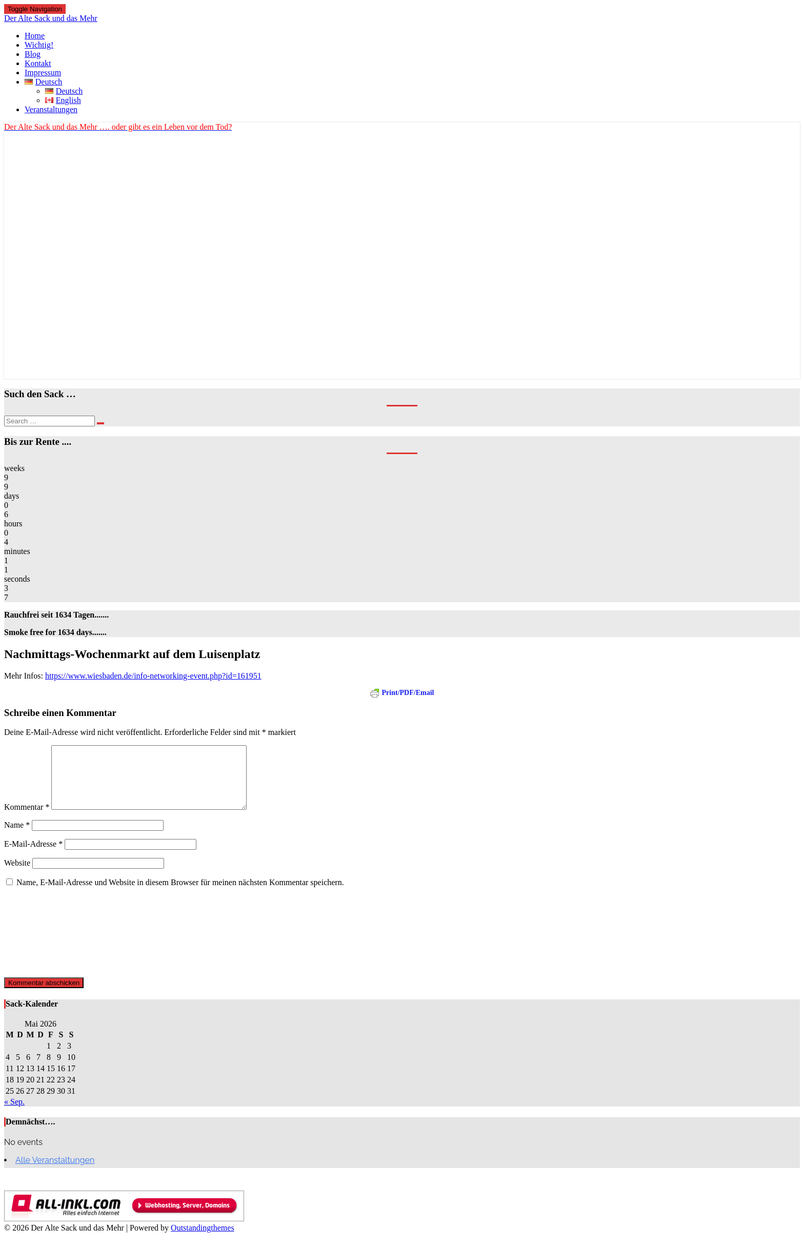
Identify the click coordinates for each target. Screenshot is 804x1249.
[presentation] (46, 944)
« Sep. (14, 1114)
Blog (33, 54)
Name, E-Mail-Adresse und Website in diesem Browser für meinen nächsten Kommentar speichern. (180, 894)
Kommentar (26, 819)
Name (17, 837)
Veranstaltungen (51, 109)
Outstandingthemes (202, 1240)
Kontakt (38, 63)
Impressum (43, 72)
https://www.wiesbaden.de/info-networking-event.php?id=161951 (153, 675)
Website (17, 875)
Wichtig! (39, 44)
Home (35, 35)
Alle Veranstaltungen (54, 1172)
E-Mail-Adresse (33, 856)
